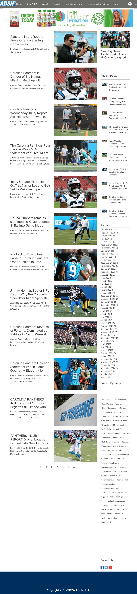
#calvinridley (106, 471)
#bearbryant (114, 463)
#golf (112, 522)
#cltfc (112, 497)
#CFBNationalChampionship (112, 412)
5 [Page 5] (63, 467)
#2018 (103, 399)
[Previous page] (35, 466)
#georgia (122, 518)
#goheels (104, 522)
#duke (103, 509)
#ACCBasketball (120, 399)
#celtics (120, 480)
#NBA (109, 429)
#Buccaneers (112, 408)
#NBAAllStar (118, 429)
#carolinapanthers (108, 480)
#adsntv (104, 454)
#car (120, 476)
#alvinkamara (123, 454)
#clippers (104, 497)
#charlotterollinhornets (110, 488)
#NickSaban (105, 437)
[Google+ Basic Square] (110, 567)
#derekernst (119, 505)
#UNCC (120, 446)
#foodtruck (119, 514)
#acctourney (117, 450)
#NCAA (104, 433)
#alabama (112, 454)
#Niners (115, 437)
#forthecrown (106, 518)
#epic (117, 509)
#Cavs (115, 416)
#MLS (103, 429)
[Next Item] (125, 39)
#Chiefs (116, 421)
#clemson (122, 492)
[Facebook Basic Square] (102, 567)
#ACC (109, 399)
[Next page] (68, 466)
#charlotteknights (108, 484)
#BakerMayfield (107, 404)
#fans (103, 514)
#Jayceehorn (121, 425)
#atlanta (104, 463)
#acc (127, 446)
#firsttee (110, 514)
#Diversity (105, 425)
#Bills (103, 408)
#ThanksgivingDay (108, 446)
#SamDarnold (114, 442)
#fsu (115, 518)
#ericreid (125, 509)
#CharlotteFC (106, 421)
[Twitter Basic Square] (106, 567)
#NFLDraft (125, 433)
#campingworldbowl (109, 476)
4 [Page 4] (57, 467)
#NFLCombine (114, 433)
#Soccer (125, 442)
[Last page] (74, 466)
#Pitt (122, 437)
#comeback (120, 501)
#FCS (112, 425)
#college (119, 497)
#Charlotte (124, 416)
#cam (114, 471)
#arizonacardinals (116, 459)
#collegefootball (107, 501)
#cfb (126, 480)
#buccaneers (120, 467)
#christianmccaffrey (109, 492)
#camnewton (123, 471)
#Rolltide (104, 442)
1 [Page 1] (40, 467)
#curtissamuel (106, 505)
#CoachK (124, 421)
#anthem (104, 459)
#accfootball (105, 450)
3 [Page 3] (51, 467)
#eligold (110, 509)
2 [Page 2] (46, 467)
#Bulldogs (123, 408)
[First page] (29, 466)
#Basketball (119, 404)
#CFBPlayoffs (106, 416)
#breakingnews (107, 467)
